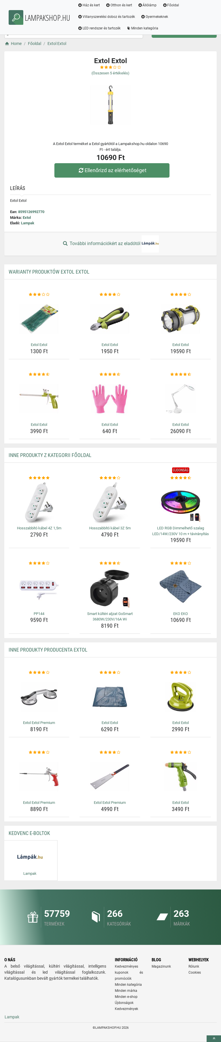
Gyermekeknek (155, 17)
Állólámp (147, 5)
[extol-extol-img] (39, 319)
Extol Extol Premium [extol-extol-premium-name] (39, 723)
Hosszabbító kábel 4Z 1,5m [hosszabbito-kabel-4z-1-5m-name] (39, 528)
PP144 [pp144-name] (39, 614)
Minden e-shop (126, 997)
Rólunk (193, 966)
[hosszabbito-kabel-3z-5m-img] (110, 502)
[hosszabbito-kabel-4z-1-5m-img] (39, 502)
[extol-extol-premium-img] (39, 697)
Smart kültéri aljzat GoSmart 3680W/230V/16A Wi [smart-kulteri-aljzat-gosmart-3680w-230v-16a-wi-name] (110, 617)
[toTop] (214, 1038)
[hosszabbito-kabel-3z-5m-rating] (110, 478)
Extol (27, 217)
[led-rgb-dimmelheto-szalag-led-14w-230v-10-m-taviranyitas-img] (180, 502)
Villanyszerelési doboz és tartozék (107, 17)
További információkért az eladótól (110, 244)
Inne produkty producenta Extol (48, 650)
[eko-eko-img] (180, 588)
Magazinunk (161, 966)
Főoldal (171, 5)
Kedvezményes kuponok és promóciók (129, 972)
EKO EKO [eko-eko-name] (180, 614)
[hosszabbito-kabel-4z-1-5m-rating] (39, 478)
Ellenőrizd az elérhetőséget (111, 170)
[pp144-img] (39, 588)
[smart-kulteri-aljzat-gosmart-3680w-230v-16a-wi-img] (110, 588)
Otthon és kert (119, 5)
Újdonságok (124, 1003)
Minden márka (126, 991)
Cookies (194, 972)
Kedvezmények (126, 1009)
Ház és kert (89, 5)
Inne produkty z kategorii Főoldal (50, 455)
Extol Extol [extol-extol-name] (39, 345)
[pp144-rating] (39, 563)
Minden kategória (143, 28)
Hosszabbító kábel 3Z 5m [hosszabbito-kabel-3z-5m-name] (110, 528)
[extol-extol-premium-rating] (39, 673)
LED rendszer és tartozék (99, 28)
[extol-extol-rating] (39, 295)
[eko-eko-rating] (180, 563)
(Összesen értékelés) (110, 73)
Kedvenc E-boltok (29, 833)
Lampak (27, 223)
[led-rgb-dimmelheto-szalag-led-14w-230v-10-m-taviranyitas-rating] (180, 478)
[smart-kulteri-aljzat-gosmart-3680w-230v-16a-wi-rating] (110, 563)
